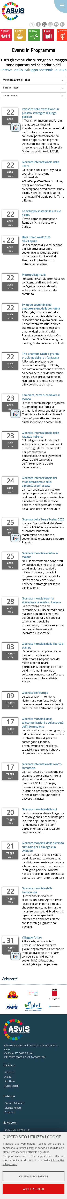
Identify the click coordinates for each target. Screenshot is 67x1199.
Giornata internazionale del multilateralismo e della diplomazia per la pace (39, 482)
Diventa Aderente (14, 1103)
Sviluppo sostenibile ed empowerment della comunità (41, 306)
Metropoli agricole (34, 275)
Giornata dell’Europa (35, 693)
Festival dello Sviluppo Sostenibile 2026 (33, 69)
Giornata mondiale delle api (39, 809)
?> (33, 95)
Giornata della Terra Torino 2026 (43, 519)
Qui (4, 1156)
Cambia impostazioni (33, 1176)
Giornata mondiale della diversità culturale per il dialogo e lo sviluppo (43, 847)
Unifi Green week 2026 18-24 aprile (36, 239)
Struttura (9, 1081)
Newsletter (10, 1122)
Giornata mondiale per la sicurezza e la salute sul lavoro (41, 600)
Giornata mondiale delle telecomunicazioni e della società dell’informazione (42, 722)
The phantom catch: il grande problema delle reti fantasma (40, 355)
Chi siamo (9, 1065)
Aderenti (9, 1072)
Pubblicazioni (11, 1085)
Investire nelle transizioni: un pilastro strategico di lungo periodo (40, 113)
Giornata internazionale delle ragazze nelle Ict (40, 434)
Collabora (9, 1112)
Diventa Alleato (13, 1107)
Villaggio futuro (32, 937)
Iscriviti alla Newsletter (17, 1129)
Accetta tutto (33, 1189)
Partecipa (9, 1096)
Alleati (7, 1076)
